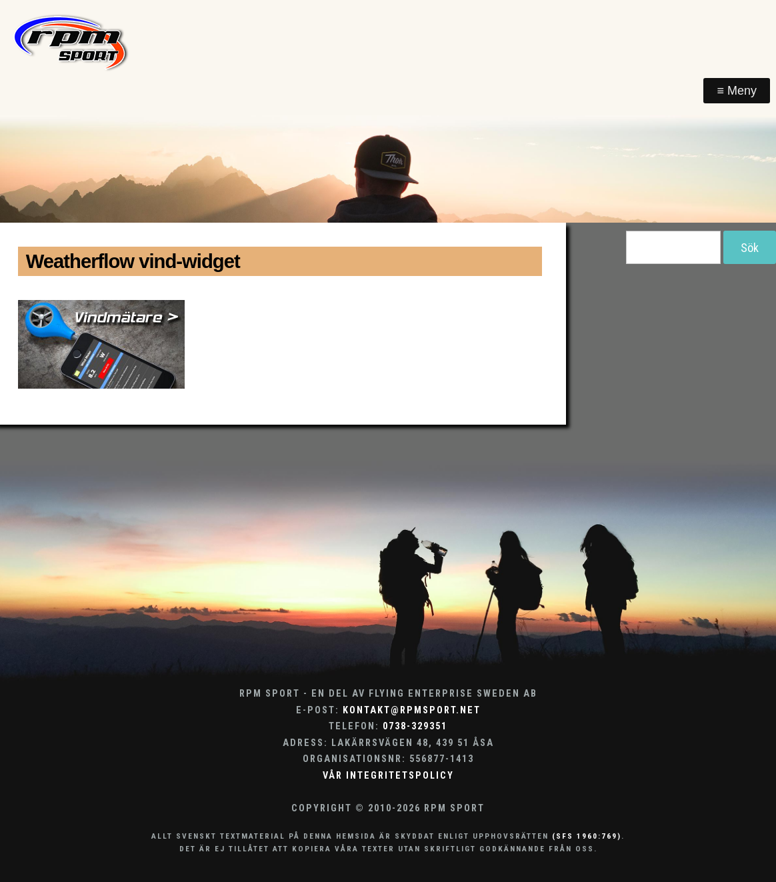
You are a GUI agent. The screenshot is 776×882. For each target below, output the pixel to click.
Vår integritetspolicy (388, 775)
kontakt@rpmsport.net (412, 710)
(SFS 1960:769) (586, 836)
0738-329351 (415, 726)
